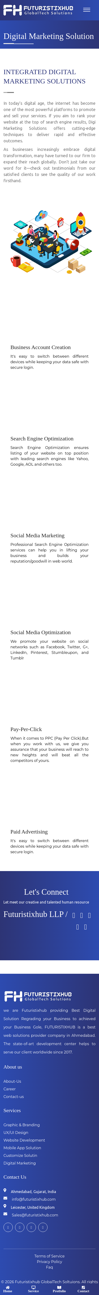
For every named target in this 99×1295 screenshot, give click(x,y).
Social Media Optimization (40, 632)
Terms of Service (49, 1256)
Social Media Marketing (37, 535)
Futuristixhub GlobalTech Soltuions (47, 1282)
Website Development (24, 1140)
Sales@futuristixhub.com (35, 1215)
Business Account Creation (40, 347)
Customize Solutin (20, 1155)
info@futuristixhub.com (34, 1199)
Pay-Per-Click (26, 729)
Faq (49, 1267)
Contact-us (13, 1097)
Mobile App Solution (22, 1148)
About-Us (12, 1081)
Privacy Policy (49, 1262)
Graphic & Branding (21, 1125)
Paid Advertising (29, 832)
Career (9, 1089)
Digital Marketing (19, 1163)
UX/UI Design (15, 1132)
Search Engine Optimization (41, 439)
